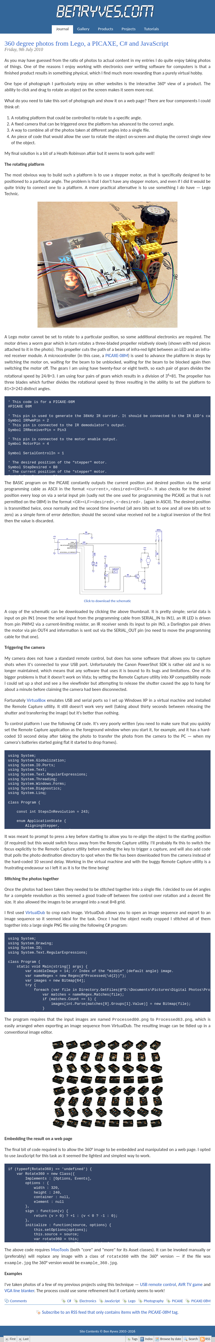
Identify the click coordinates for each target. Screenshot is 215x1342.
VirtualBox (36, 699)
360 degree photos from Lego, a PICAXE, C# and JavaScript (86, 43)
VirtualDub (35, 912)
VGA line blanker (19, 1289)
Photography (153, 1299)
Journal (62, 28)
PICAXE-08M (117, 355)
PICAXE (177, 1299)
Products (105, 28)
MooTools (60, 1249)
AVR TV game (190, 1283)
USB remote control (158, 1283)
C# (69, 1299)
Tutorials (151, 28)
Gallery (83, 28)
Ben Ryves (111, 1330)
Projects (129, 28)
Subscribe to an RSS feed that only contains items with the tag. (110, 1310)
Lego (131, 1299)
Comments (18, 1299)
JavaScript (112, 1299)
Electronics (88, 1299)
